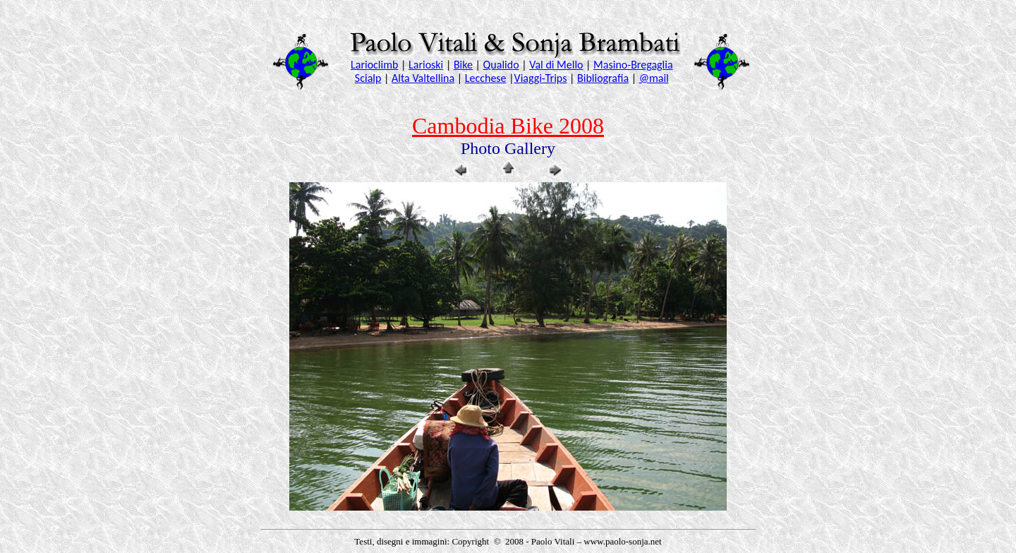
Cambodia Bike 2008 (508, 125)
